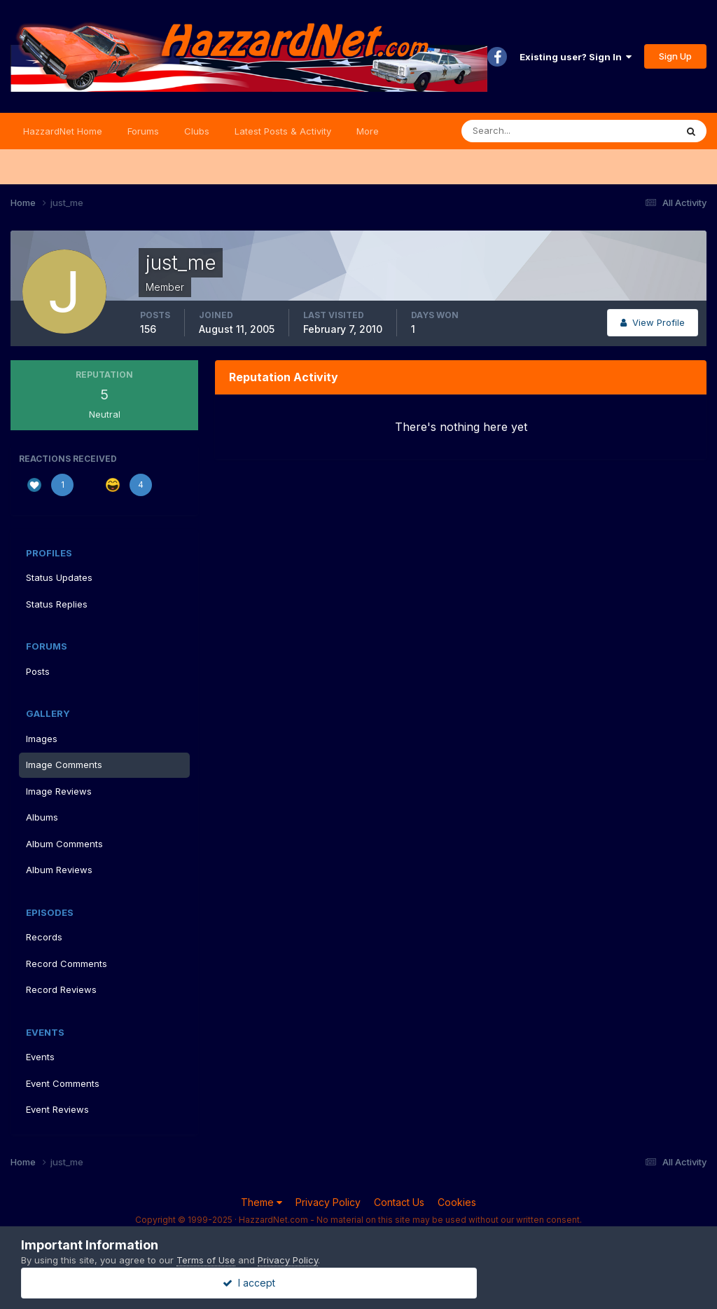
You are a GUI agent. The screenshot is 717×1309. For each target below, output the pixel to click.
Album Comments (64, 843)
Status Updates (59, 577)
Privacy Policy (328, 1202)
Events (40, 1056)
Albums (42, 817)
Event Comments (62, 1083)
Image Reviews (59, 791)
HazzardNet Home (62, 131)
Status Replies (57, 604)
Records (44, 937)
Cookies (457, 1202)
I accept (359, 1283)
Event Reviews (57, 1109)
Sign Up (675, 56)
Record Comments (66, 963)
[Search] (523, 131)
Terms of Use (205, 1260)
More (367, 131)
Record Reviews (61, 989)
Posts (38, 671)
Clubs (196, 131)
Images (41, 738)
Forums (143, 131)
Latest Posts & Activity (283, 131)
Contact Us (399, 1202)
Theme (261, 1202)
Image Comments (64, 764)
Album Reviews (59, 869)
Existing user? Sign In (576, 56)
